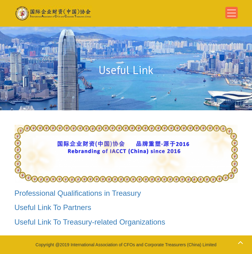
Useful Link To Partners (53, 207)
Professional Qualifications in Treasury (78, 193)
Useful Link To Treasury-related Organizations (90, 222)
